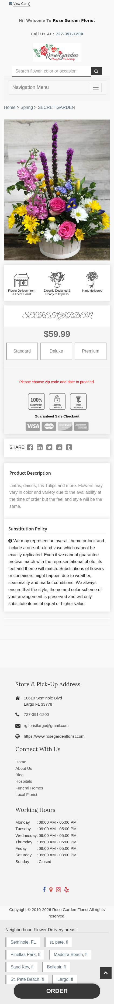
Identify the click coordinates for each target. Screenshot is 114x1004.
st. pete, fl (59, 942)
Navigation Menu (30, 87)
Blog (19, 774)
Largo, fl (65, 979)
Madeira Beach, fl (71, 954)
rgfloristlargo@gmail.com (46, 725)
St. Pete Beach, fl (27, 979)
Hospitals (23, 781)
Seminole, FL (23, 942)
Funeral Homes (29, 788)
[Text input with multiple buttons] (51, 71)
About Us (23, 768)
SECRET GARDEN (56, 107)
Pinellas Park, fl (25, 954)
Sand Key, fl (22, 967)
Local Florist (26, 794)
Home (10, 107)
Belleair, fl (56, 967)
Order (57, 991)
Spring (26, 107)
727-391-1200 (69, 34)
